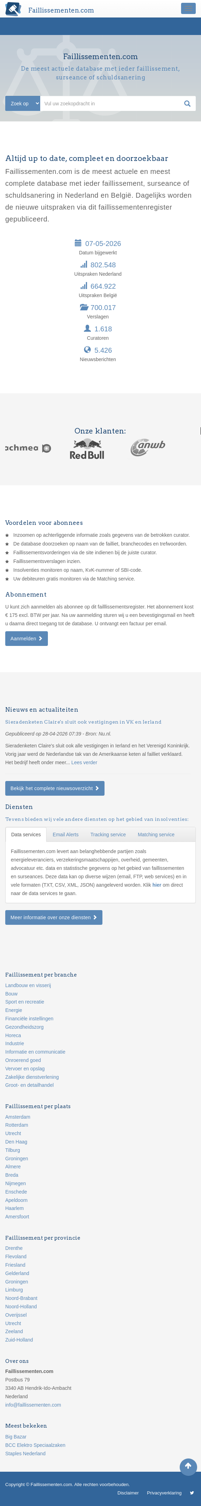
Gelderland (17, 1273)
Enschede (16, 1192)
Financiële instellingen (29, 1018)
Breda (11, 1175)
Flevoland (16, 1256)
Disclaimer (128, 1493)
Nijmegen (15, 1183)
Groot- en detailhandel (29, 1085)
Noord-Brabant (21, 1298)
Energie (13, 1010)
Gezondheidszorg (24, 1027)
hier (157, 885)
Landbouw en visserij (28, 985)
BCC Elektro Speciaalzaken (35, 1445)
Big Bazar (16, 1437)
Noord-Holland (21, 1306)
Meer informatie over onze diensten (53, 917)
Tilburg (12, 1150)
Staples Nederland (25, 1453)
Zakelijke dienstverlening (32, 1077)
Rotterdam (16, 1125)
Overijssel (16, 1315)
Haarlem (14, 1208)
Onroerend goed (23, 1060)
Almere (13, 1166)
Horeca (13, 1035)
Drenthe (14, 1248)
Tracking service (108, 834)
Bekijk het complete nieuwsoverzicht (54, 788)
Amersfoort (17, 1216)
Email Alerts (66, 834)
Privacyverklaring (164, 1493)
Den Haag (16, 1142)
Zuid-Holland (19, 1340)
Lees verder (84, 762)
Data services (26, 834)
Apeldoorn (16, 1200)
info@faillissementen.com (33, 1405)
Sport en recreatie (24, 1002)
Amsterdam (17, 1117)
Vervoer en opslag (25, 1068)
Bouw (11, 994)
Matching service (156, 834)
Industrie (14, 1043)
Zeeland (14, 1331)
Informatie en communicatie (35, 1052)
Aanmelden (26, 638)
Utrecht (13, 1133)
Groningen (16, 1158)
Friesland (15, 1265)
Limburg (14, 1290)
